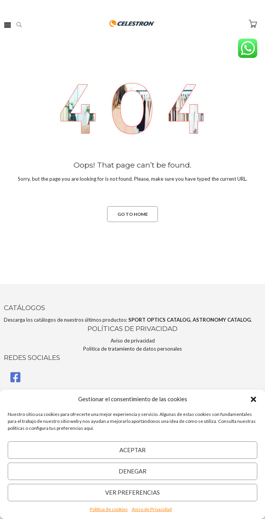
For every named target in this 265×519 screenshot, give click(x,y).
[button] (253, 399)
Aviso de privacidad (133, 341)
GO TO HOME (132, 214)
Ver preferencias (132, 492)
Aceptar (132, 449)
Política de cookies (109, 509)
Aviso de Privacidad (152, 509)
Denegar (132, 471)
